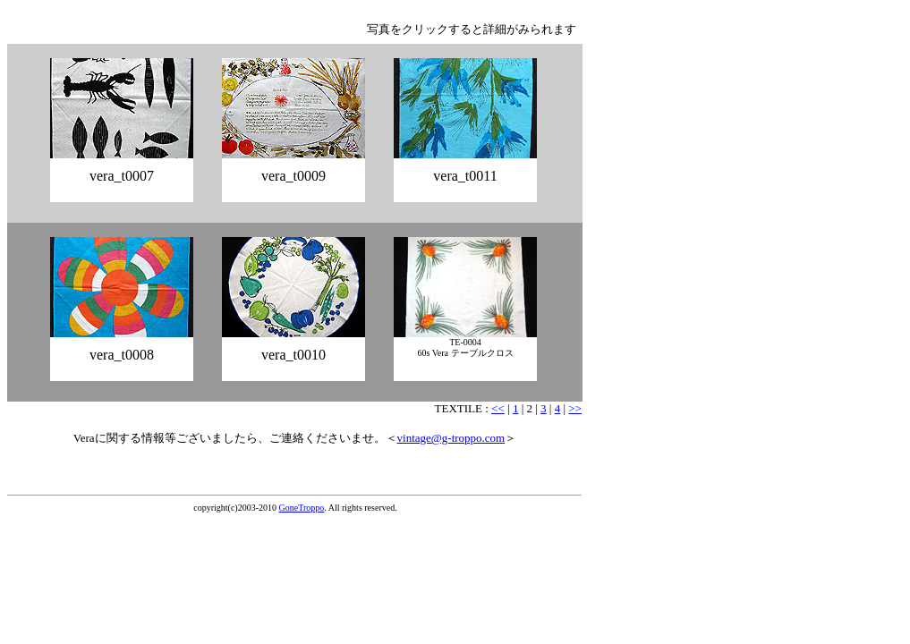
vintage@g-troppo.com (451, 438)
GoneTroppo (302, 508)
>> (575, 408)
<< (498, 408)
